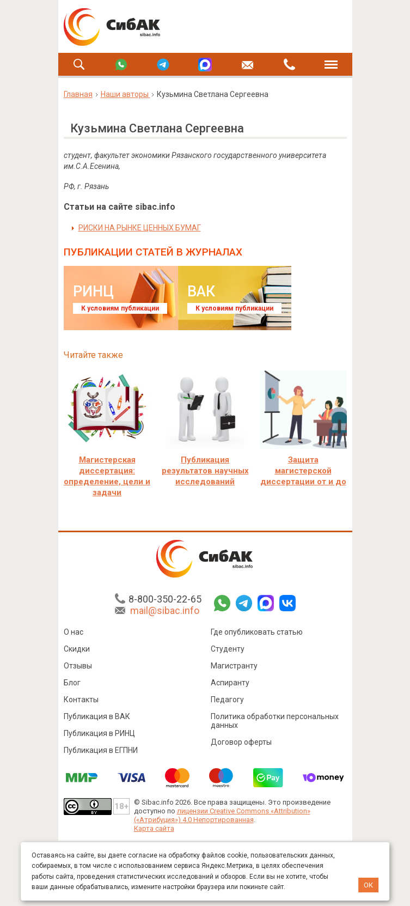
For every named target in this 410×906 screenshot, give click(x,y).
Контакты (81, 699)
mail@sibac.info (164, 610)
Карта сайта (154, 828)
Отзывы (78, 665)
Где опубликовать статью (257, 632)
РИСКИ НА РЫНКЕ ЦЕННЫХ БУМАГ (139, 227)
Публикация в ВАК (97, 716)
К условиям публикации (120, 308)
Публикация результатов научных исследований (205, 471)
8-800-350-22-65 (164, 599)
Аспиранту (230, 682)
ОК (368, 885)
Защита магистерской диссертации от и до (303, 471)
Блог (72, 682)
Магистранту (234, 665)
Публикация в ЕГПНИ (101, 750)
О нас (73, 632)
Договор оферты (241, 742)
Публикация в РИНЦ (99, 733)
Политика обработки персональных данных (275, 720)
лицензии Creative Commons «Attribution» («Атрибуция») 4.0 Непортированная (222, 815)
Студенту (227, 648)
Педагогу (227, 699)
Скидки (77, 648)
